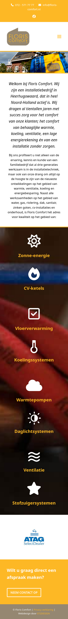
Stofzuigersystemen (34, 503)
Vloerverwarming (34, 328)
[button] (59, 36)
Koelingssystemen (34, 360)
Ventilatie (33, 470)
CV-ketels (34, 288)
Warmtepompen (34, 400)
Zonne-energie (34, 255)
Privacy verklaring (43, 609)
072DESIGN (43, 613)
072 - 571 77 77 (24, 5)
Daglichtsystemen (34, 431)
